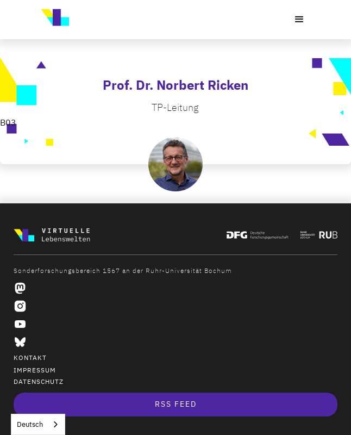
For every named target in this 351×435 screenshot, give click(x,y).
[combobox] (38, 424)
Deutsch (30, 424)
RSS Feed (176, 404)
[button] (299, 19)
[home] (52, 17)
